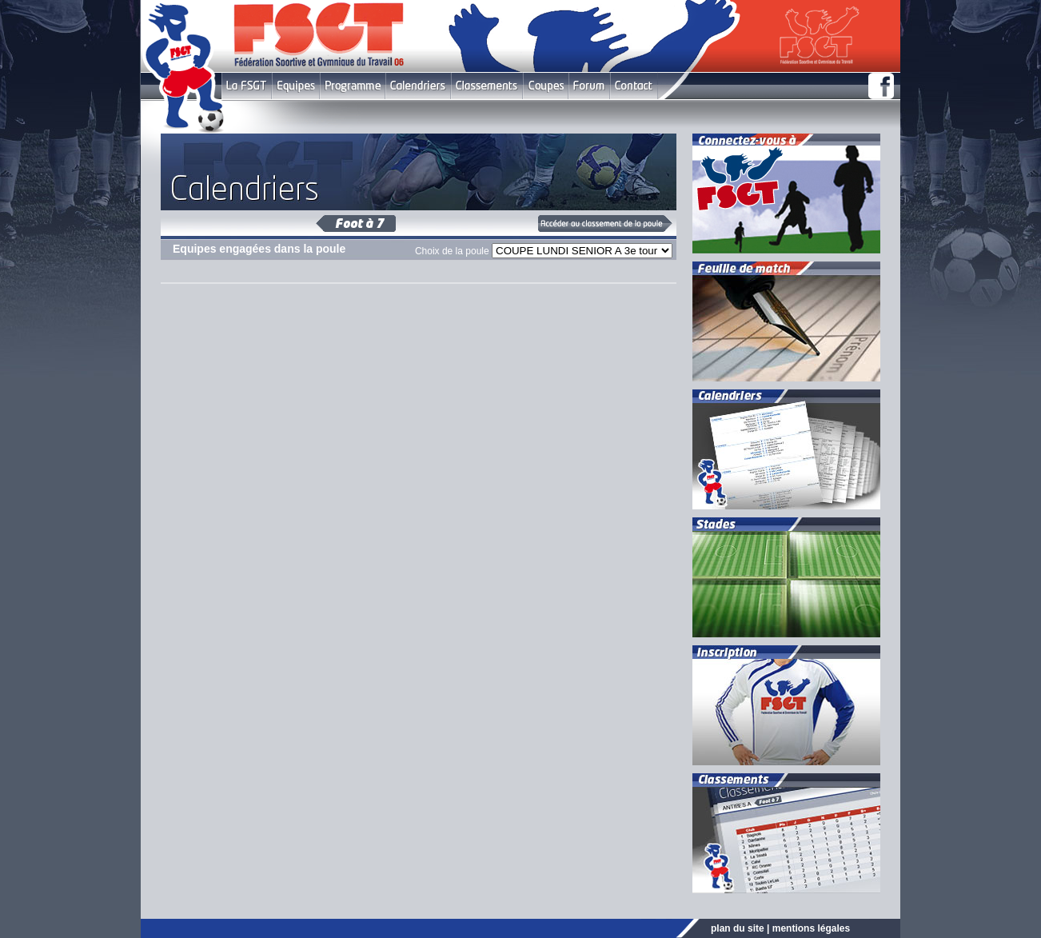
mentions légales (811, 928)
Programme (352, 86)
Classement (487, 86)
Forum (588, 86)
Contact (633, 86)
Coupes (545, 86)
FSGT (246, 86)
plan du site (737, 928)
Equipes (296, 86)
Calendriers (418, 86)
